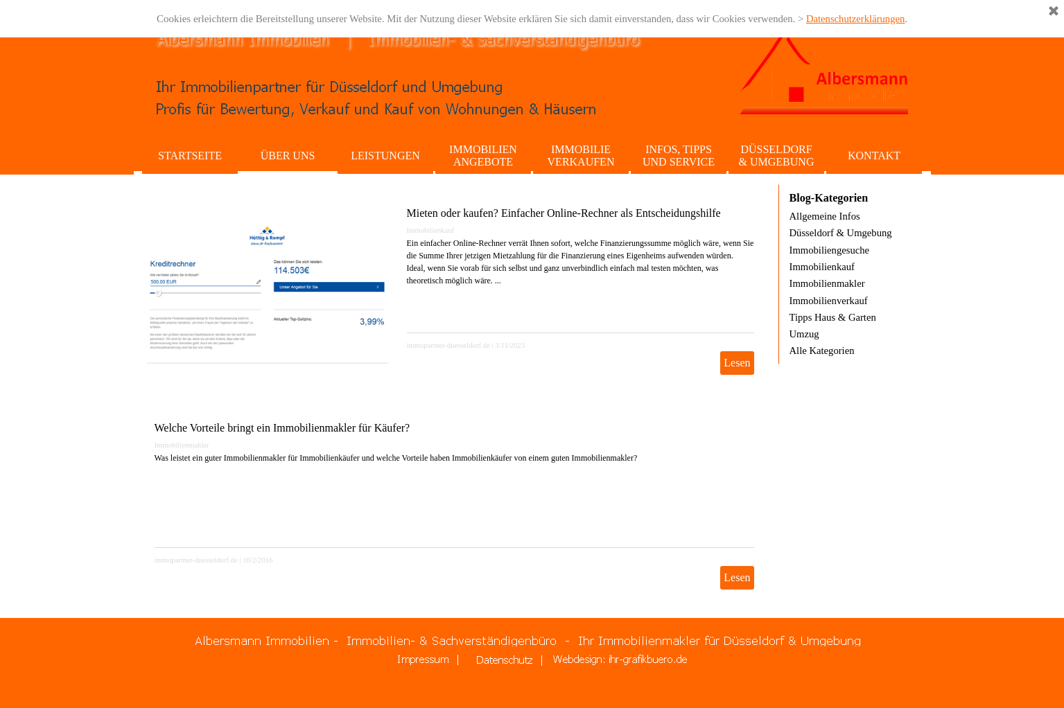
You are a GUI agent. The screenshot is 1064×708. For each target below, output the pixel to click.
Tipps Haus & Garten (833, 317)
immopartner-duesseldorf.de (448, 345)
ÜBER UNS (288, 155)
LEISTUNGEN (385, 155)
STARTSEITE (190, 155)
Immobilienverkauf (829, 300)
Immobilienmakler (182, 445)
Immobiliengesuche (830, 250)
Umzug (804, 333)
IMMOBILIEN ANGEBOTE (483, 155)
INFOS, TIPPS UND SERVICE (679, 155)
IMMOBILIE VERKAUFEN (581, 155)
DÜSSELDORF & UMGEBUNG (776, 155)
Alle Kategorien (822, 350)
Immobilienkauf (431, 230)
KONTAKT (874, 155)
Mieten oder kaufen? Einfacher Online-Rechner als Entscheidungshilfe (564, 213)
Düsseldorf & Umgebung (841, 232)
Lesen (737, 363)
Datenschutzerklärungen (855, 18)
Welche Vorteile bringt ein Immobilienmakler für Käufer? (282, 428)
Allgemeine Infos (825, 216)
